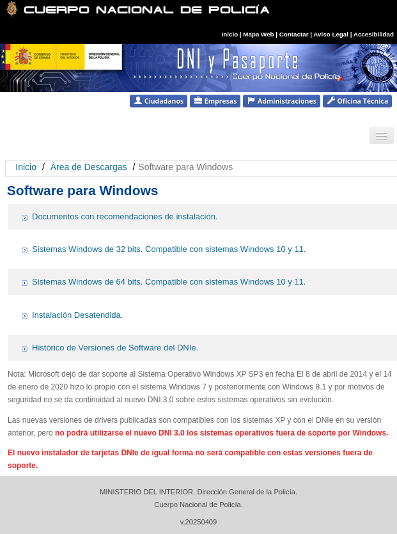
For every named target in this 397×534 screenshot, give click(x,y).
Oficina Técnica (357, 101)
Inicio (230, 34)
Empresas (215, 101)
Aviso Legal (331, 34)
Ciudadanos (158, 101)
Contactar (294, 34)
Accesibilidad (374, 34)
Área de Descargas (89, 167)
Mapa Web (258, 34)
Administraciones (281, 101)
